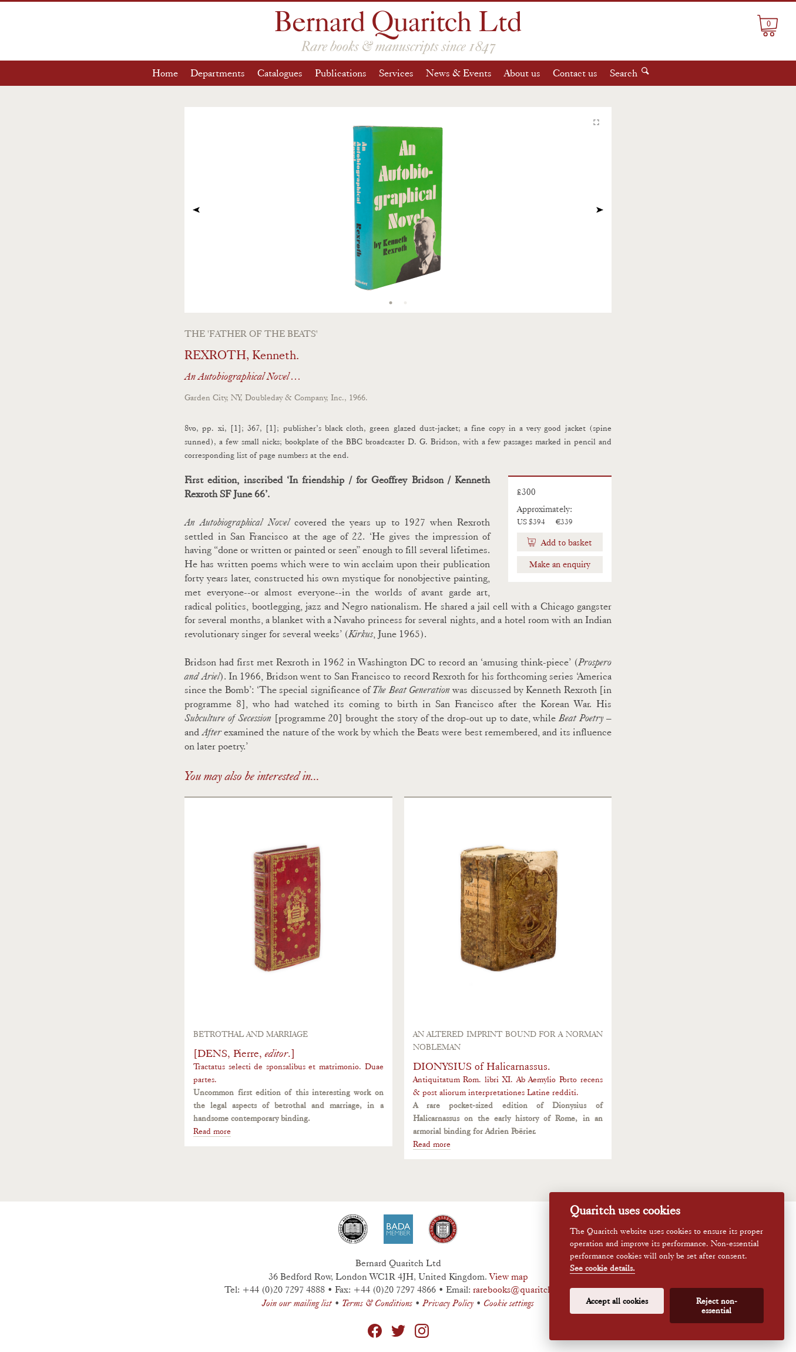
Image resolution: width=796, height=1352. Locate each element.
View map (508, 1276)
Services (396, 73)
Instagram (422, 1331)
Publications (341, 73)
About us (522, 73)
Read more (212, 1131)
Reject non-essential (716, 1306)
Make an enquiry (559, 564)
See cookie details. (602, 1268)
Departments (217, 73)
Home (165, 73)
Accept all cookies (617, 1301)
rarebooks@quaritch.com (522, 1289)
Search (623, 73)
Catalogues (280, 73)
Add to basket (565, 542)
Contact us (575, 73)
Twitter (398, 1331)
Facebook (375, 1331)
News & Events (459, 73)
